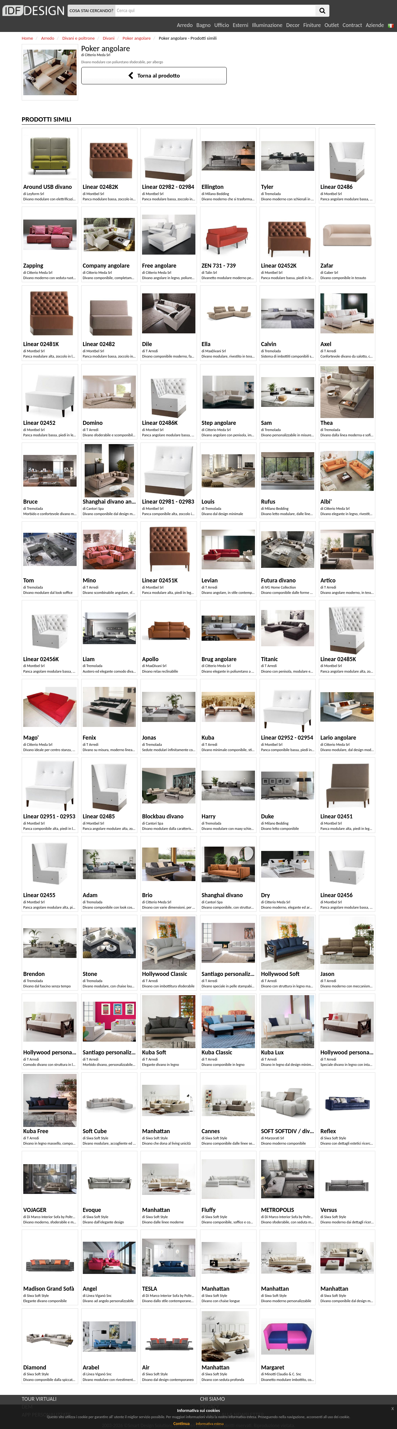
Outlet (331, 25)
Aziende (375, 25)
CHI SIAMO (212, 1399)
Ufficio (221, 25)
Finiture (312, 25)
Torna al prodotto (154, 75)
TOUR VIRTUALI (39, 1399)
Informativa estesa (210, 1424)
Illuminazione (267, 25)
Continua (181, 1423)
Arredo (185, 25)
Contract (352, 25)
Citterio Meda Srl (97, 55)
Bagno (203, 25)
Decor (293, 25)
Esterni (240, 25)
